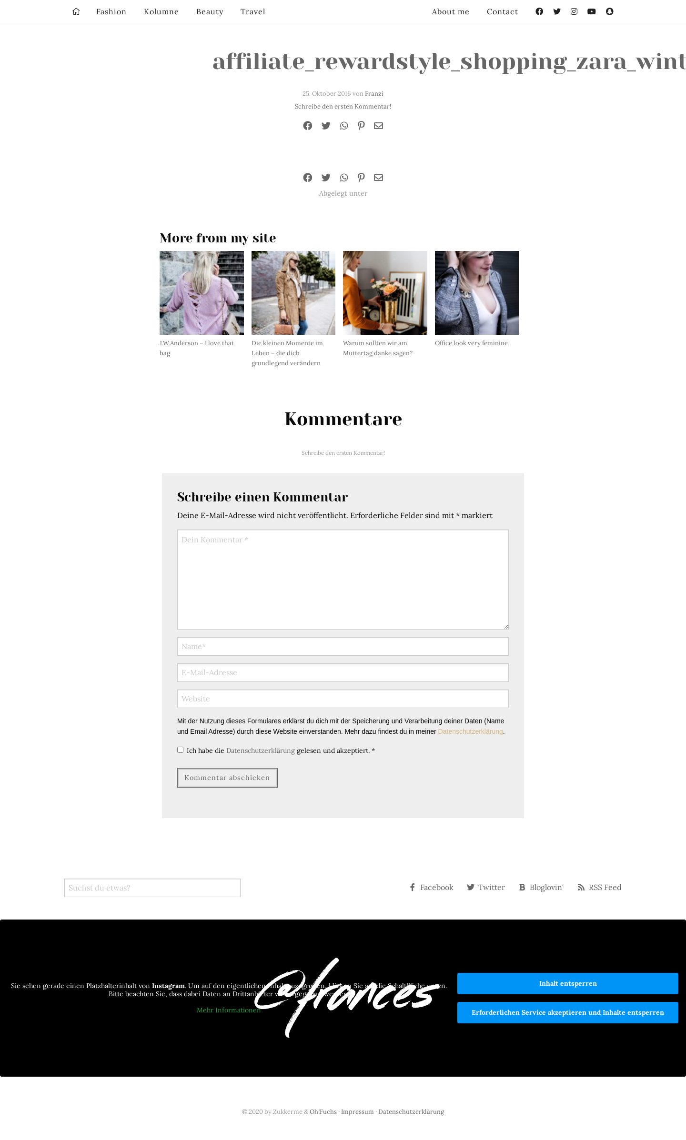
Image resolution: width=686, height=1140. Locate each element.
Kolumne (161, 11)
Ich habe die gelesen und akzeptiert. (276, 750)
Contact (502, 11)
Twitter (486, 887)
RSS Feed (599, 887)
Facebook (431, 887)
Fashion (111, 11)
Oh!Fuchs (323, 1112)
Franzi (374, 94)
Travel (253, 11)
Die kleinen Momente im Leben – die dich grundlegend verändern (287, 353)
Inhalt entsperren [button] (568, 983)
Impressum (357, 1112)
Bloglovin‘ (541, 887)
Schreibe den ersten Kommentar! (343, 106)
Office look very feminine (471, 343)
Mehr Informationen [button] (229, 1010)
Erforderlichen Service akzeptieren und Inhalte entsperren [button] (568, 1012)
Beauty (209, 11)
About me (451, 11)
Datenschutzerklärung (470, 731)
